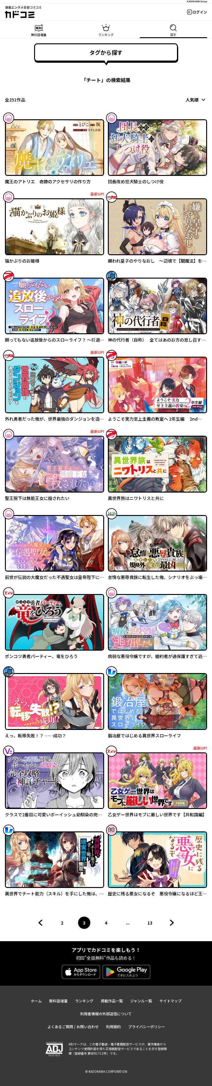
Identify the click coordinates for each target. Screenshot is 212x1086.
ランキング (84, 1000)
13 (151, 924)
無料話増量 (58, 1000)
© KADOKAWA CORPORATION (106, 1071)
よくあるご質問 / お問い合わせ (73, 1026)
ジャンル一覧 (141, 1000)
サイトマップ (170, 1000)
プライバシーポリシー (146, 1026)
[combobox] (196, 99)
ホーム (36, 1000)
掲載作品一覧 (112, 1000)
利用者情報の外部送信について (106, 1013)
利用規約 (113, 1026)
